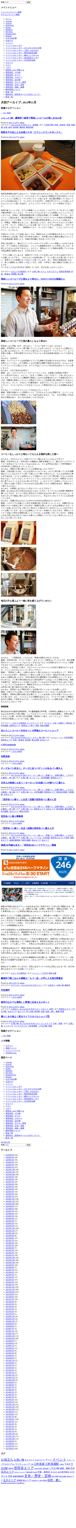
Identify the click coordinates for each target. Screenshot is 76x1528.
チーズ (32, 778)
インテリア (8, 1026)
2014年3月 (10, 1397)
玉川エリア (44, 740)
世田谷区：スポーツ (14, 77)
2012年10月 (10, 1439)
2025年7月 (10, 1182)
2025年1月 (10, 1197)
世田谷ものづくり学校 (60, 838)
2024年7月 (10, 1211)
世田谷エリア (14, 726)
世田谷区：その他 (13, 72)
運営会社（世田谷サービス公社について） (23, 94)
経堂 (10, 127)
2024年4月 (10, 1219)
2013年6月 (10, 1419)
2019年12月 (10, 1334)
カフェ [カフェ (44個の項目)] (69, 1460)
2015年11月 (10, 1360)
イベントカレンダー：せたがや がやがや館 (23, 48)
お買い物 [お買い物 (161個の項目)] (19, 1459)
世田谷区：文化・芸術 (15, 85)
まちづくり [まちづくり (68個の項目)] (30, 1460)
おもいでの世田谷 (18, 272)
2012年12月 (10, 1434)
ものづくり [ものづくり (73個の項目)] (40, 1460)
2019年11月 (10, 1336)
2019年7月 (10, 1346)
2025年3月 (10, 1192)
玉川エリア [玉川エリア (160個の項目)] (9, 1480)
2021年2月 (10, 1312)
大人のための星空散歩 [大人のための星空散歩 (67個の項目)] (60, 1472)
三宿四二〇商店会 (64, 723)
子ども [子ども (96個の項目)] (4, 1476)
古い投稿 (6, 113)
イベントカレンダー (14, 45)
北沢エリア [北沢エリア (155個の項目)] (7, 1471)
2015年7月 (10, 1365)
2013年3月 (10, 1427)
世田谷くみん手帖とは (15, 70)
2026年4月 (10, 1160)
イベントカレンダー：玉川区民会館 (20, 60)
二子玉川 (44, 973)
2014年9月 (10, 1383)
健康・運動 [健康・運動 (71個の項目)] (65, 1468)
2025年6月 (10, 1184)
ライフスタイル (20, 1026)
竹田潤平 (5, 990)
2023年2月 (10, 1253)
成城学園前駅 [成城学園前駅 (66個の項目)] (18, 1476)
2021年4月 (10, 1307)
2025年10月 (10, 1175)
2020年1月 (10, 1331)
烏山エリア (36, 840)
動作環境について (13, 90)
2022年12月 (10, 1258)
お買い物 (36, 272)
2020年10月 (10, 1321)
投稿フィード (11, 1048)
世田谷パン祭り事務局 (12, 816)
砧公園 (20, 274)
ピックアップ (32, 723)
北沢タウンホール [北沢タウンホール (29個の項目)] (20, 1472)
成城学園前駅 (14, 840)
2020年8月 (10, 1326)
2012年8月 (10, 1444)
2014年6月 (10, 1390)
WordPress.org (11, 1053)
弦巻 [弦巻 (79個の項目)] (10, 1476)
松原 (5, 127)
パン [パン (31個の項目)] (73, 1460)
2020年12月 (10, 1316)
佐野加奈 (5, 756)
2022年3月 (10, 1280)
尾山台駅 (35, 740)
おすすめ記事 (11, 38)
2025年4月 (10, 1189)
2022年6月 (10, 1272)
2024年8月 (10, 1209)
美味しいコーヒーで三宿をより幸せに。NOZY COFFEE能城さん (33, 279)
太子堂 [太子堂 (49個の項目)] (72, 1472)
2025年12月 (10, 1170)
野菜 (62, 1011)
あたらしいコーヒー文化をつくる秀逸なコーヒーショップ (29, 730)
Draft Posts (10, 25)
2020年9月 (10, 1324)
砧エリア (45, 840)
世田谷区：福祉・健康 (15, 87)
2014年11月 (10, 1378)
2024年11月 (10, 1201)
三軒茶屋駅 (68, 738)
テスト (8, 65)
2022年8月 (10, 1267)
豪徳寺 (22, 127)
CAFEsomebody (8, 744)
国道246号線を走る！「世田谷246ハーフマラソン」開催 (28, 845)
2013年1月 (10, 1431)
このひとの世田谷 (18, 723)
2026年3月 (10, 1162)
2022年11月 (10, 1260)
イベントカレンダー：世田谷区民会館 (21, 53)
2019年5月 (10, 1351)
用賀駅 (14, 274)
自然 (43, 1011)
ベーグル (37, 838)
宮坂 (68, 125)
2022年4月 (10, 1277)
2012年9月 (10, 1441)
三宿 (54, 723)
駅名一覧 (9, 97)
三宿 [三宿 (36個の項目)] (31, 1464)
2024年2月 (10, 1223)
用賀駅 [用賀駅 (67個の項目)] (19, 1480)
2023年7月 (10, 1241)
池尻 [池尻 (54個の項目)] (56, 1476)
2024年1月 (10, 1226)
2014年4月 (10, 1395)
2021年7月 (10, 1299)
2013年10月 (10, 1409)
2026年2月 (10, 1165)
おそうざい (15, 985)
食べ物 (42, 738)
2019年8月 (10, 1343)
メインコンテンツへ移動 (11, 12)
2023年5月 (10, 1245)
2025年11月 (10, 1172)
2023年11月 (10, 1231)
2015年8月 (10, 1363)
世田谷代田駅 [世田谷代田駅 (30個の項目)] (38, 1468)
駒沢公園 (52, 973)
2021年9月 (10, 1294)
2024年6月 (10, 1214)
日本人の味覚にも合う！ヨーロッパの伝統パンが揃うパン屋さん (33, 783)
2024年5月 (10, 1216)
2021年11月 (10, 1290)
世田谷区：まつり (13, 75)
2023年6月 (10, 1243)
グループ (9, 63)
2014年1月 (10, 1402)
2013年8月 (10, 1414)
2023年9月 (10, 1236)
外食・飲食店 (60, 125)
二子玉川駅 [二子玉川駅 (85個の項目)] (54, 1468)
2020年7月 (10, 1329)
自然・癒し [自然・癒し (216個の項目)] (54, 1480)
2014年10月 (10, 1380)
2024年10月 (10, 1204)
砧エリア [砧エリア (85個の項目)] (27, 1480)
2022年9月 (10, 1265)
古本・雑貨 (57, 1023)
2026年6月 (10, 1155)
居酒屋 (35, 125)
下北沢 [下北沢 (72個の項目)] (67, 1464)
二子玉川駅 (42, 1026)
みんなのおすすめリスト (21, 125)
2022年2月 (10, 1282)
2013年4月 (10, 1424)
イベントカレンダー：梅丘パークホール (22, 55)
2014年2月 (10, 1400)
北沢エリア (8, 795)
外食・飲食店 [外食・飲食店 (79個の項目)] (44, 1472)
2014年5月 (10, 1392)
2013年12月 (10, 1405)
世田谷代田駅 (61, 792)
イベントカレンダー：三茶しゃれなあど (22, 50)
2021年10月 (10, 1292)
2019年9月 (10, 1341)
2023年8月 (10, 1238)
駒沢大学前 (24, 811)
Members (9, 30)
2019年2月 (10, 1356)
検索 (3, 2)
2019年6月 (10, 1348)
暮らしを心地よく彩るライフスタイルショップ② (25, 1016)
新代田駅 (60, 809)
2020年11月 (10, 1319)
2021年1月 (10, 1314)
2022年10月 (10, 1263)
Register (9, 36)
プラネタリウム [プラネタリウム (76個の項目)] (8, 1464)
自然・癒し (50, 1011)
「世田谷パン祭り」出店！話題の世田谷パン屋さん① (27, 828)
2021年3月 (10, 1309)
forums (8, 28)
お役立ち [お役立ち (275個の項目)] (7, 1459)
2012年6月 (10, 1449)
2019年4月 (10, 1353)
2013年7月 (10, 1417)
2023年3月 (10, 1250)
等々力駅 (29, 1011)
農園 (57, 1011)
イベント (9, 43)
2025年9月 (10, 1177)
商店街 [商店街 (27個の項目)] (35, 1472)
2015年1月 (10, 1373)
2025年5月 (10, 1187)
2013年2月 (10, 1429)
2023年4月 (10, 1248)
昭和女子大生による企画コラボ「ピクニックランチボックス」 (32, 132)
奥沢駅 (28, 740)
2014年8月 (10, 1385)
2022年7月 (10, 1270)
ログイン (9, 1046)
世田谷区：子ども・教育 (16, 82)
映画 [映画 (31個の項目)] (53, 1476)
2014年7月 (10, 1387)
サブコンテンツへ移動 (10, 15)
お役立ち (51, 985)
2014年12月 (10, 1375)
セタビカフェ (52, 272)
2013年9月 (10, 1412)
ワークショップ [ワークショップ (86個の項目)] (22, 1464)
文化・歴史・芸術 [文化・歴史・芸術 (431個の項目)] (37, 1476)
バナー (8, 68)
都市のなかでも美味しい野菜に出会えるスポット (25, 1002)
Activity (9, 23)
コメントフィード (13, 1051)
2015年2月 (10, 1370)
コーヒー (48, 723)
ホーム (8, 19)
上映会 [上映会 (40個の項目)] (61, 1464)
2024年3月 (10, 1221)
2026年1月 (10, 1167)
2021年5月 (10, 1304)
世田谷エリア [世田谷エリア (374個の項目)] (24, 1468)
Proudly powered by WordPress (12, 1483)
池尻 (37, 726)
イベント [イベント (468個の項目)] (59, 1459)
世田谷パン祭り (27, 726)
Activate (9, 21)
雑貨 (50, 1026)
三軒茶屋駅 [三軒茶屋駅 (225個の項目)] (52, 1463)
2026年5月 (10, 1157)
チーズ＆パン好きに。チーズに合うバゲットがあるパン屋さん (32, 768)
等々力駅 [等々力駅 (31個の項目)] (39, 1480)
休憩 (51, 1009)
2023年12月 (10, 1228)
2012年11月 (10, 1436)
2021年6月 (10, 1302)
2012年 (4, 1142)
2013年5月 (10, 1422)
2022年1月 (10, 1285)
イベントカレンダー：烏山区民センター (22, 58)
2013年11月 (10, 1407)
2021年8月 (10, 1297)
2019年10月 (10, 1338)
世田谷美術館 (64, 272)
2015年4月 (10, 1368)
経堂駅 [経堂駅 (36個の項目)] (44, 1480)
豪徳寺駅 (29, 127)
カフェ (43, 272)
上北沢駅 (46, 838)
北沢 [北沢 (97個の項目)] (72, 1468)
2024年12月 (10, 1199)
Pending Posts (11, 34)
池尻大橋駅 (44, 726)
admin (22, 123)
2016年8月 (10, 1358)
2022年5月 (10, 1275)
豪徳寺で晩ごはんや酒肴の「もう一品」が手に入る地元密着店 (32, 978)
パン (61, 738)
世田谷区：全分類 (13, 80)
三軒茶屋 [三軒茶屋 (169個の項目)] (39, 1464)
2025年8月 (10, 1179)
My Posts (9, 32)
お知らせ (9, 41)
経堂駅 (16, 127)
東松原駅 (68, 809)
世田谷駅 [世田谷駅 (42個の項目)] (46, 1468)
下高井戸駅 (48, 125)
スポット (44, 1009)
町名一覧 (9, 92)
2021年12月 (10, 1287)
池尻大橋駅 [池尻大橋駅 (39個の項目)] (62, 1476)
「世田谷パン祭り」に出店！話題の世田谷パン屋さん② (28, 799)
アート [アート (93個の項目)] (48, 1460)
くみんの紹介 (16, 751)
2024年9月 (10, 1206)
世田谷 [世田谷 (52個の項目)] (11, 1468)
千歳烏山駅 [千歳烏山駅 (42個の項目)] (29, 1472)
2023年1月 (10, 1255)
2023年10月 (10, 1233)
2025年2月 (10, 1194)
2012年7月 (10, 1446)
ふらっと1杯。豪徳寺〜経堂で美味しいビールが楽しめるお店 (31, 118)
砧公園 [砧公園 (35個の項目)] (34, 1480)
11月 (8, 1142)
